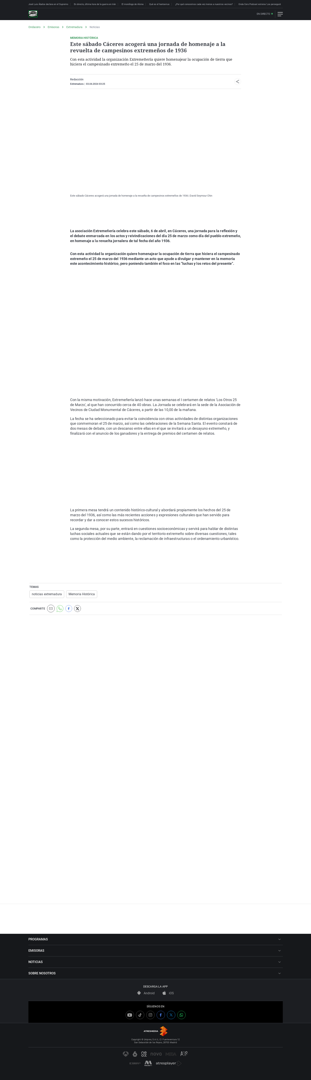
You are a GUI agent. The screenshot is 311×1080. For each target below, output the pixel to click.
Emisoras (53, 27)
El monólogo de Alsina (132, 4)
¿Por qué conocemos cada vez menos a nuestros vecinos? (204, 4)
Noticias (95, 27)
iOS (168, 993)
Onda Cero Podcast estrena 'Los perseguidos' (260, 4)
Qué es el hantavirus (159, 4)
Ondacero (34, 27)
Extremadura (74, 27)
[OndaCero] (33, 14)
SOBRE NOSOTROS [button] (154, 973)
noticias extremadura (47, 594)
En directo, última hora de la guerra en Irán (95, 4)
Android (146, 993)
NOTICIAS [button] (154, 962)
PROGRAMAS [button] (154, 939)
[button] (237, 81)
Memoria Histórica (82, 594)
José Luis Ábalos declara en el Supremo (48, 4)
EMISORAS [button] (154, 950)
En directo (263, 14)
